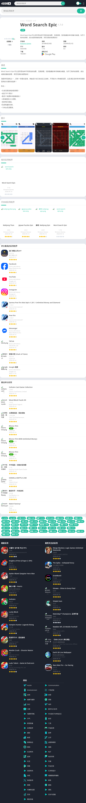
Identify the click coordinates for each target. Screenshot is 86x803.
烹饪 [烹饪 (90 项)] (15, 528)
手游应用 (29, 21)
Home (22, 21)
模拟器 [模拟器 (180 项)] (44, 525)
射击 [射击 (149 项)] (52, 521)
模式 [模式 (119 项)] (33, 525)
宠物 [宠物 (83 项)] (43, 521)
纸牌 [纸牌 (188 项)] (5, 531)
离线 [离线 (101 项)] (71, 528)
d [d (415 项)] (4, 518)
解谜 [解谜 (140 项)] (33, 531)
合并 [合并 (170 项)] (33, 521)
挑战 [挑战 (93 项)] (15, 525)
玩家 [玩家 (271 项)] (42, 528)
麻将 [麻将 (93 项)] (15, 534)
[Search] (39, 3)
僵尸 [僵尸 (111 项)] (40, 518)
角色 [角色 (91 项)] (24, 531)
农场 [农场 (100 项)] (59, 518)
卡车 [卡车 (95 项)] (24, 521)
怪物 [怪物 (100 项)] (61, 521)
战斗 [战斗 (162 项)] (71, 521)
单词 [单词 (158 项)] (5, 521)
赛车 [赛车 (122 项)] (62, 531)
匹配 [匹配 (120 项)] (78, 518)
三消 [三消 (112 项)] (21, 518)
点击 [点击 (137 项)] (5, 528)
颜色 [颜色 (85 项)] (80, 531)
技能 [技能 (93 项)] (80, 521)
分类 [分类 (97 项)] (69, 518)
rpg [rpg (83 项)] (12, 518)
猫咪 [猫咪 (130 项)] (32, 528)
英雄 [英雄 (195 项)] (15, 531)
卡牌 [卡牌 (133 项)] (15, 521)
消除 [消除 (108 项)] (63, 525)
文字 (34, 21)
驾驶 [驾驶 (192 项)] (5, 534)
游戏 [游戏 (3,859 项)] (74, 525)
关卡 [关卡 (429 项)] (50, 518)
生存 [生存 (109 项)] (52, 528)
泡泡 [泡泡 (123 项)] (54, 525)
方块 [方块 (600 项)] (24, 525)
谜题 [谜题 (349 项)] (52, 531)
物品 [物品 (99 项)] (24, 528)
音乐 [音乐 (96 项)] (72, 531)
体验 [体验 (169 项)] (31, 518)
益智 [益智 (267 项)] (61, 528)
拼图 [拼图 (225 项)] (5, 525)
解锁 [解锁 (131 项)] (43, 531)
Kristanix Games (25, 43)
